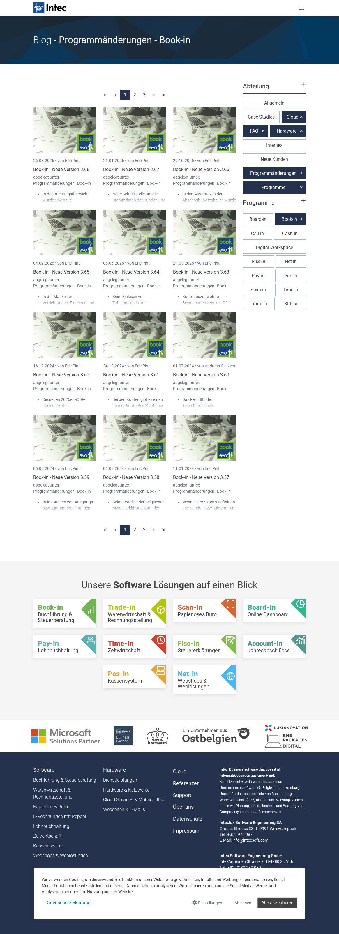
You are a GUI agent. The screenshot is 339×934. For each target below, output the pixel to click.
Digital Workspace (274, 247)
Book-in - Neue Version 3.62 (61, 375)
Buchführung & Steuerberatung (64, 780)
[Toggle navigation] (301, 8)
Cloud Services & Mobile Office (134, 799)
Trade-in (258, 303)
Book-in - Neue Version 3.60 (201, 375)
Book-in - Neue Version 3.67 (131, 169)
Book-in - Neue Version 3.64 (131, 272)
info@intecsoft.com (250, 840)
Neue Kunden (274, 159)
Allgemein (274, 103)
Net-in (291, 261)
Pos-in (290, 276)
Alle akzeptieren (277, 902)
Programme (273, 187)
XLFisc (291, 303)
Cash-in (290, 233)
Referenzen (186, 783)
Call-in (257, 233)
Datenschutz (187, 819)
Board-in (257, 219)
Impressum (186, 831)
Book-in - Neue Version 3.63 (201, 272)
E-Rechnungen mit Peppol (59, 816)
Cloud (293, 117)
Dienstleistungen (120, 780)
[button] (274, 89)
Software (43, 770)
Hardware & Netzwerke (126, 790)
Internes (274, 145)
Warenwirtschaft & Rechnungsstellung (53, 793)
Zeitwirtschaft (47, 836)
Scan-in (258, 289)
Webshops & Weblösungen (60, 855)
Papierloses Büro (50, 806)
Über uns (183, 807)
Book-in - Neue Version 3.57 (201, 477)
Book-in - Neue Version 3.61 (131, 375)
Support (182, 795)
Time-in (290, 289)
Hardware (286, 131)
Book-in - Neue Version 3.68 (61, 169)
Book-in (84, 183)
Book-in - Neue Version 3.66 (201, 169)
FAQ (254, 131)
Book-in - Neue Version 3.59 (61, 477)
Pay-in (258, 276)
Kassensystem (48, 846)
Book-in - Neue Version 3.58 (131, 477)
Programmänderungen (54, 183)
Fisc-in (258, 261)
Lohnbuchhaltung (51, 826)
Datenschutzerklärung (68, 902)
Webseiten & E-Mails (124, 809)
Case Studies (261, 117)
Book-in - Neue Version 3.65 (61, 272)
